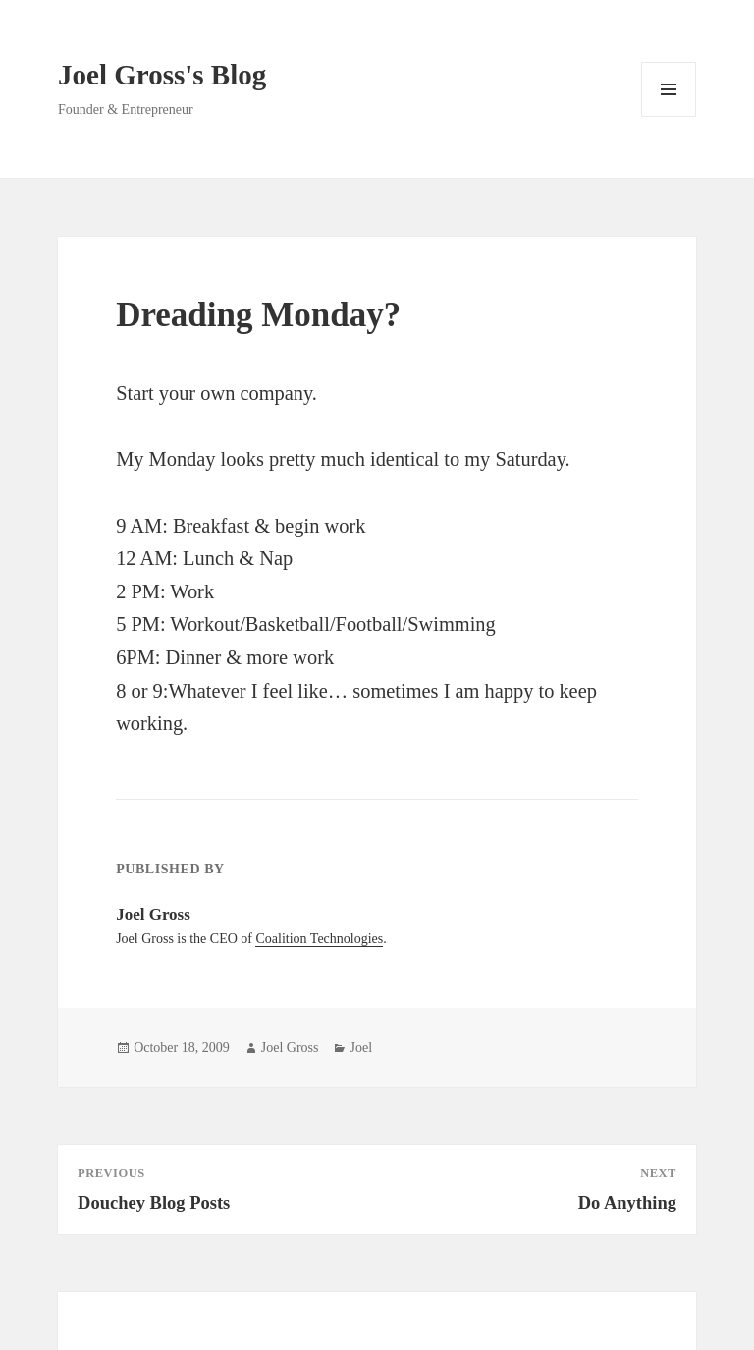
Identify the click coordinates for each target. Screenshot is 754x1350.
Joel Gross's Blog (162, 74)
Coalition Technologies (319, 938)
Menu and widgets (669, 116)
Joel (361, 1048)
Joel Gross (290, 1048)
